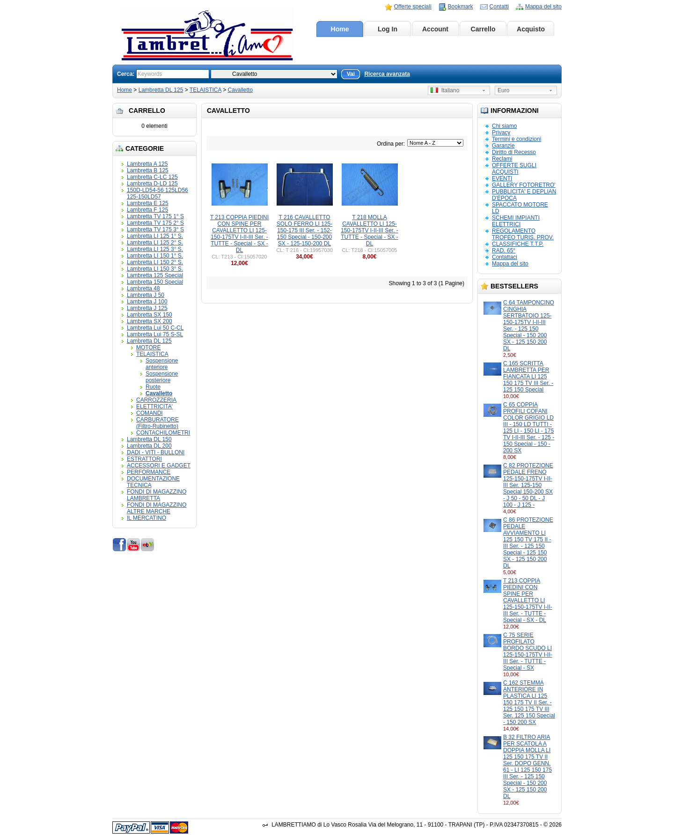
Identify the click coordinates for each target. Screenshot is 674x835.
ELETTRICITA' (154, 406)
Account (435, 29)
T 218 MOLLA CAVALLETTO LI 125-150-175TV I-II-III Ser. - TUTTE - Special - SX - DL (369, 230)
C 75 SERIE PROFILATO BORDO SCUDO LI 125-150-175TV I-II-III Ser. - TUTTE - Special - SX (527, 651)
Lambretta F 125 (147, 210)
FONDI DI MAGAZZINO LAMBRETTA (156, 495)
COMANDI (149, 413)
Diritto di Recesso (514, 152)
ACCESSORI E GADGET (158, 465)
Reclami (502, 158)
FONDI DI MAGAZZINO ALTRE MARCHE (156, 508)
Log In (387, 29)
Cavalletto (240, 90)
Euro (503, 90)
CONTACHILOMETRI (163, 432)
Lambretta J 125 (147, 308)
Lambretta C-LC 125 (152, 177)
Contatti (499, 6)
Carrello (483, 29)
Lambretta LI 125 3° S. (155, 249)
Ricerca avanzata (387, 74)
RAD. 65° (503, 250)
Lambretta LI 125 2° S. (155, 242)
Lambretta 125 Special (155, 275)
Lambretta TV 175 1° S (155, 216)
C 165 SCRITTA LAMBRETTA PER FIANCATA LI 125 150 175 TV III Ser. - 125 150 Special (528, 376)
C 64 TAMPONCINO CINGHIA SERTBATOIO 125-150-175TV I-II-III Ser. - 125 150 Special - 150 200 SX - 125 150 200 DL (528, 325)
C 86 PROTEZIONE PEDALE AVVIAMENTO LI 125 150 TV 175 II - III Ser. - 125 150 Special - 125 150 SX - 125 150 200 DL (528, 543)
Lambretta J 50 (145, 295)
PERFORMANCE (148, 472)
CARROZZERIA (156, 400)
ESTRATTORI (144, 459)
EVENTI (502, 178)
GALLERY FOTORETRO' (524, 185)
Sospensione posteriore (162, 377)
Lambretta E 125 (147, 203)
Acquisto (531, 29)
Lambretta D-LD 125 (152, 183)
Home (340, 29)
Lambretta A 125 (147, 164)
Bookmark (460, 6)
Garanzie (503, 145)
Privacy (501, 132)
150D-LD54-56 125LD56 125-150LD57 (157, 193)
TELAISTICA (205, 90)
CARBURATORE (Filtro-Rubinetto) (157, 422)
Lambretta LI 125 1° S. (155, 236)
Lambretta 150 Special (155, 282)
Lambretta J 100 (147, 301)
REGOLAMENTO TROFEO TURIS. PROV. (523, 234)
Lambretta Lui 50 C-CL (155, 328)
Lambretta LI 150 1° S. (155, 255)
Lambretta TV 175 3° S (155, 229)
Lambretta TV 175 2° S (155, 223)
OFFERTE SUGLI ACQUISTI (514, 168)
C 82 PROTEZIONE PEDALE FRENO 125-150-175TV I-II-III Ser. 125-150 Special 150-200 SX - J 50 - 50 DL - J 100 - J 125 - (528, 485)
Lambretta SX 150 (149, 314)
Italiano (445, 90)
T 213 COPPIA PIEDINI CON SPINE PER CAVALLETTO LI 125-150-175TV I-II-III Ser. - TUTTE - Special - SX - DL (527, 600)
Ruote (153, 387)
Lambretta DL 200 (149, 446)
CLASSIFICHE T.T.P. (517, 244)
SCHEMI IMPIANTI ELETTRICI (516, 221)
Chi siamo (504, 126)
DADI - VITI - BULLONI (155, 452)
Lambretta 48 (143, 288)
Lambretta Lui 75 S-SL (155, 334)
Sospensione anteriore (162, 363)
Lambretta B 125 (147, 170)
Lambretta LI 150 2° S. (155, 262)
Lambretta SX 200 (149, 321)
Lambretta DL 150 (149, 439)
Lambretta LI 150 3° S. (155, 269)
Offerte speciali (413, 6)
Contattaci (504, 257)
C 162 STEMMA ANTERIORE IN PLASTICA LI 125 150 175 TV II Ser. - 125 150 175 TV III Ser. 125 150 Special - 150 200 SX (529, 702)
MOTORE (148, 347)
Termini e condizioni (516, 139)
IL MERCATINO (146, 518)
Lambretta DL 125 (161, 90)
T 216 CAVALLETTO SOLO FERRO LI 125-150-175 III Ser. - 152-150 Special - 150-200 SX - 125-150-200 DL (304, 230)
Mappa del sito (543, 6)
